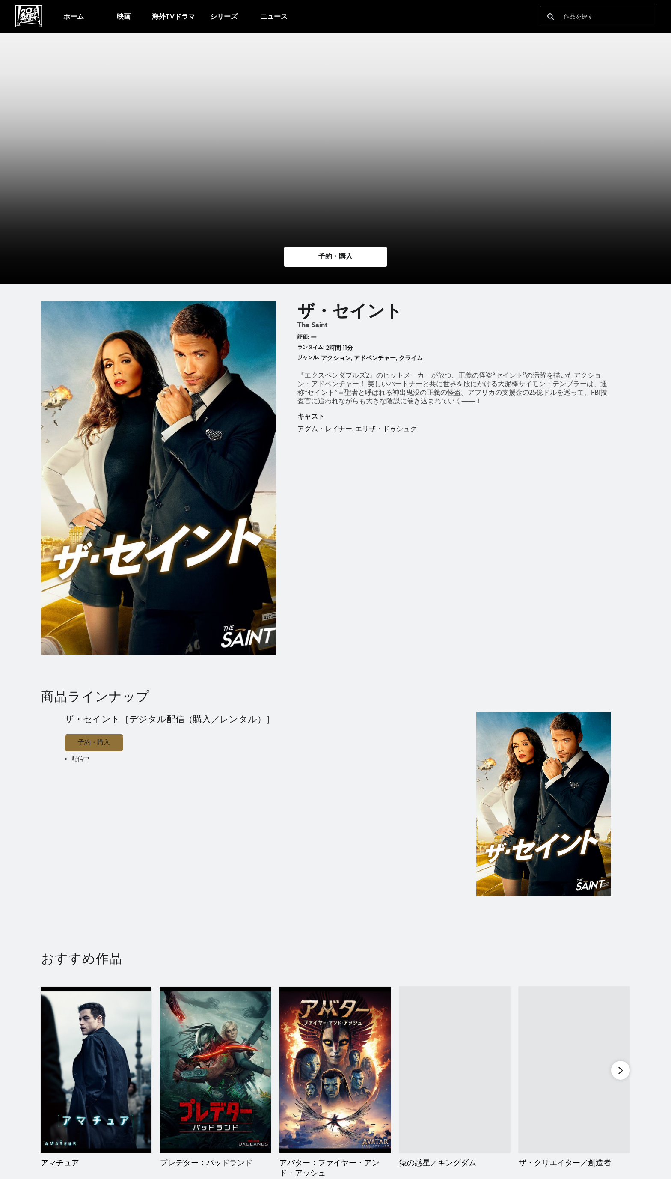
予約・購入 (94, 742)
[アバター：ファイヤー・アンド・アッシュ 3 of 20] (334, 1070)
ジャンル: (308, 357)
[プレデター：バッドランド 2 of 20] (215, 1070)
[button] (335, 257)
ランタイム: (310, 347)
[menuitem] (73, 16)
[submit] (550, 16)
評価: (303, 337)
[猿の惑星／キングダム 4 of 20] (454, 1070)
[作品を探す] (592, 16)
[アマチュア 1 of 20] (96, 1070)
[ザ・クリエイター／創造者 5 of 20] (574, 1070)
